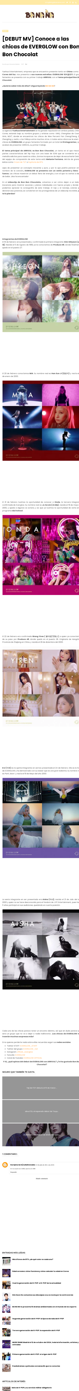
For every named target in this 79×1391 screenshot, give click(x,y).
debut (5, 31)
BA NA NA (50, 86)
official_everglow (25, 1052)
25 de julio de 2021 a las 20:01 (45, 1165)
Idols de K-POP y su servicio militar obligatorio (32, 1388)
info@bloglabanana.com (55, 2)
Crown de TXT (20, 162)
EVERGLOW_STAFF (28, 1046)
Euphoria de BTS (35, 162)
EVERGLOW (20, 1055)
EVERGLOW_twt (30, 1049)
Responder (13, 1172)
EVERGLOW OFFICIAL (33, 1058)
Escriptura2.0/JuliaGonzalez (22, 1165)
